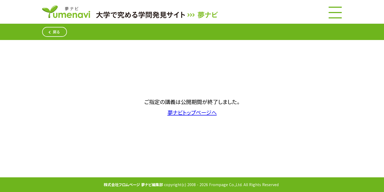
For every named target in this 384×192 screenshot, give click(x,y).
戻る (56, 31)
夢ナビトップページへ (192, 112)
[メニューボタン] (335, 12)
